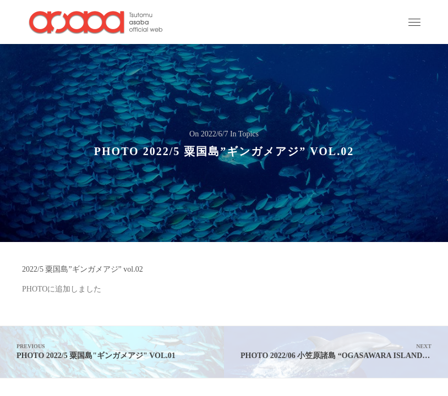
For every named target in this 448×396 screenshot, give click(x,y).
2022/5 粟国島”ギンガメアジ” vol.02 (82, 269)
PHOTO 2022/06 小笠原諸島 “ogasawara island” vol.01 (344, 351)
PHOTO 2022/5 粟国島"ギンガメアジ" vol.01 (112, 351)
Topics (248, 134)
